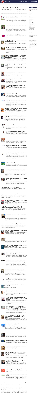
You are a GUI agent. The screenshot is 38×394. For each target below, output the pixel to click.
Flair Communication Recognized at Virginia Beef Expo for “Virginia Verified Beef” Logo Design (15, 253)
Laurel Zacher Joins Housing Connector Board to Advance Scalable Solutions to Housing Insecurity (15, 361)
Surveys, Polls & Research (32, 27)
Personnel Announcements (32, 23)
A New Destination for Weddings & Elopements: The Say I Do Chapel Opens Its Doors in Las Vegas (16, 201)
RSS (30, 10)
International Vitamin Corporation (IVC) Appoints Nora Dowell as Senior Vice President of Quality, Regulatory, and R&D (16, 153)
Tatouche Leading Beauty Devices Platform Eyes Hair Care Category (15, 124)
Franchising (30, 18)
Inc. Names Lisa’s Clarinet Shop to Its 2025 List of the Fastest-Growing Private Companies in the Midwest (16, 369)
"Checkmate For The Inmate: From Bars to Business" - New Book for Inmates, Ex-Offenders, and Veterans (16, 109)
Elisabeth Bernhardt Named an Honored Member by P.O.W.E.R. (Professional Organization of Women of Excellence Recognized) (13, 193)
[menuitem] (28, 1)
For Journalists (31, 36)
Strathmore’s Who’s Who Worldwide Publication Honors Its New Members (16, 146)
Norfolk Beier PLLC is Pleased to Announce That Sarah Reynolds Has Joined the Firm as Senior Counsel (16, 41)
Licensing (30, 21)
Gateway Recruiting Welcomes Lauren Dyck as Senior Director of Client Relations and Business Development (16, 341)
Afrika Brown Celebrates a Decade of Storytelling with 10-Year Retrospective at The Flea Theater (16, 347)
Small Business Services (32, 25)
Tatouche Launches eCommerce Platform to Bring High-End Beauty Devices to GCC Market (15, 86)
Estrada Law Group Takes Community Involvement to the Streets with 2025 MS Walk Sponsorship (16, 231)
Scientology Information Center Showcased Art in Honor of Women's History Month (13, 382)
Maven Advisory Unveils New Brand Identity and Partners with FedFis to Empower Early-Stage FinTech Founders (15, 246)
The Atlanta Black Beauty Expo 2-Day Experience (13, 34)
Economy (30, 16)
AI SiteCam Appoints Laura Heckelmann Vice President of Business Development (15, 79)
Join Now (6, 1)
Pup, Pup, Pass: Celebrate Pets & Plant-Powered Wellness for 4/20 (16, 278)
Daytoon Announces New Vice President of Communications (11, 187)
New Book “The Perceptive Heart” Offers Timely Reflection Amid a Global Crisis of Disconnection (16, 48)
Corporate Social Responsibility (32, 15)
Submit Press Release (33, 1)
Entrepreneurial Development (32, 17)
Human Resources (31, 19)
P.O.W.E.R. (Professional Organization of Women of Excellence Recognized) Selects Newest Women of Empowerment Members (16, 101)
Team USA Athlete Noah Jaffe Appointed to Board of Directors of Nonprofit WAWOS (14, 285)
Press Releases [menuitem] (25, 1)
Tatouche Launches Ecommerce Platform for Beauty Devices (15, 131)
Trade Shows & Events (31, 28)
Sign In (9, 1)
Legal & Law (30, 20)
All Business (30, 13)
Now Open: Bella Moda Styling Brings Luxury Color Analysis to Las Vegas (16, 238)
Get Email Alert (33, 7)
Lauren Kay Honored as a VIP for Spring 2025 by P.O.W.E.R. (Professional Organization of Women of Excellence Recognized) (13, 223)
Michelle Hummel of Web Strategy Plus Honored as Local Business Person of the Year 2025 (15, 93)
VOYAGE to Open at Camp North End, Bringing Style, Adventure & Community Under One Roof (14, 72)
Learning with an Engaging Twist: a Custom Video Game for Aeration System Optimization (15, 162)
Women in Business (31, 29)
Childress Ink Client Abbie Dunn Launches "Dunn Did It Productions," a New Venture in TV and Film (14, 291)
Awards (30, 14)
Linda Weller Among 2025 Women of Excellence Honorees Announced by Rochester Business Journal (15, 138)
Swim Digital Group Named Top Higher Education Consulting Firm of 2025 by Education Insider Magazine (16, 16)
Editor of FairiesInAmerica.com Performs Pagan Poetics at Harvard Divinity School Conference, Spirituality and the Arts (15, 261)
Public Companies (31, 24)
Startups (30, 26)
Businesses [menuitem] (20, 1)
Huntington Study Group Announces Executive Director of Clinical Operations (16, 375)
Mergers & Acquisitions (31, 22)
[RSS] (29, 10)
